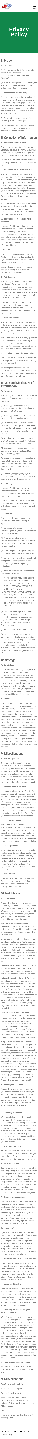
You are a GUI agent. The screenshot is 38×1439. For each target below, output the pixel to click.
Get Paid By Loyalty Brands (18, 1431)
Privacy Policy (7, 1435)
